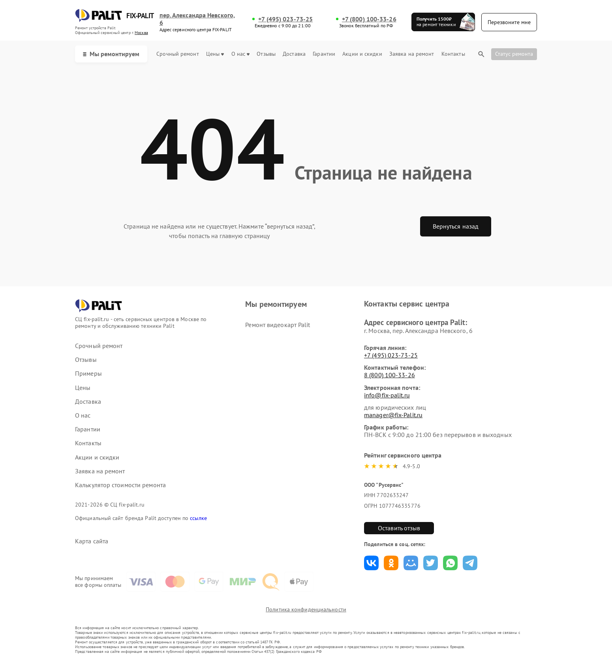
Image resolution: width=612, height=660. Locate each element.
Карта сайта (91, 541)
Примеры (88, 373)
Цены (215, 54)
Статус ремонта (514, 53)
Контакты (453, 54)
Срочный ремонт (177, 54)
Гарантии (324, 54)
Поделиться (371, 563)
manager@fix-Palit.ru (393, 415)
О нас (240, 54)
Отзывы (266, 54)
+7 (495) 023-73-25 (285, 19)
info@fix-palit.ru (387, 395)
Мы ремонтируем (111, 54)
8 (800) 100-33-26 (389, 375)
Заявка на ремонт (411, 54)
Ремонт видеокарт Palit (277, 325)
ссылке (198, 518)
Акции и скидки (362, 54)
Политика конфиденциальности (306, 609)
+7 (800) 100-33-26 (369, 19)
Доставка (294, 54)
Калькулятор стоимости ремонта (120, 485)
